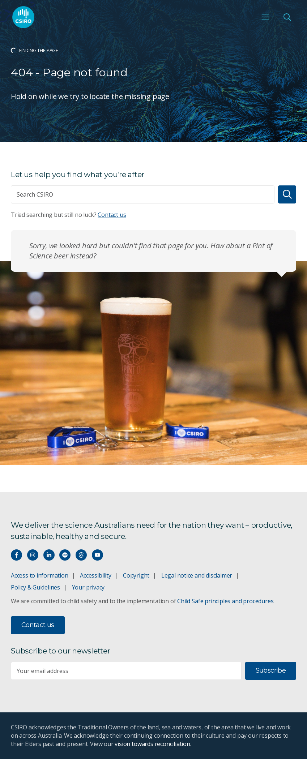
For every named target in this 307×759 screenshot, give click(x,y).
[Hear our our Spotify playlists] (65, 555)
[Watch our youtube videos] (97, 555)
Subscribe (271, 670)
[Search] (287, 194)
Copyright (136, 575)
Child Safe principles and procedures (225, 601)
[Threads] (81, 555)
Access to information (39, 575)
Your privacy (88, 587)
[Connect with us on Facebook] (16, 555)
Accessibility (95, 575)
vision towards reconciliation (152, 744)
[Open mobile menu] (265, 17)
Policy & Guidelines (35, 587)
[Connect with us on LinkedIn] (49, 555)
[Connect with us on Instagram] (32, 555)
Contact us (112, 215)
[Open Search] (287, 17)
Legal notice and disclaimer (196, 575)
